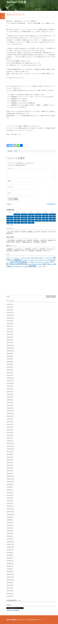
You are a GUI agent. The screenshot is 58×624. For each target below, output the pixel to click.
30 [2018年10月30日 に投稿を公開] (24, 223)
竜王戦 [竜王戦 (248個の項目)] (23, 264)
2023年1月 (10, 408)
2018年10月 (10, 547)
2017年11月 (10, 577)
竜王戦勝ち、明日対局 (40, 242)
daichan (10, 151)
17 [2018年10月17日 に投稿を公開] (31, 218)
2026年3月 (10, 304)
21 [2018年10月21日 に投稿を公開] (10, 220)
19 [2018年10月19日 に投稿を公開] (45, 218)
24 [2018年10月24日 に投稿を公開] (31, 220)
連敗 (13, 242)
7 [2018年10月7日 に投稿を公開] (9, 216)
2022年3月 (10, 435)
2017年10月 (10, 580)
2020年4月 (10, 498)
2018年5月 (10, 560)
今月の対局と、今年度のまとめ (16, 240)
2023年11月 (10, 380)
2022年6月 (10, 427)
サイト (9, 192)
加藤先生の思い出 (27, 242)
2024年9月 (10, 353)
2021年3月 (10, 468)
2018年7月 (10, 555)
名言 (16, 231)
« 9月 (7, 224)
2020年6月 (10, 492)
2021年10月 (10, 449)
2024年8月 (10, 356)
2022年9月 (10, 419)
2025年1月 (10, 342)
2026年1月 (10, 310)
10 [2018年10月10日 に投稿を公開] (31, 216)
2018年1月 (10, 571)
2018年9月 (10, 550)
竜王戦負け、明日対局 (12, 250)
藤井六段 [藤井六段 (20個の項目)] (52, 264)
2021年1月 (10, 473)
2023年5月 (10, 397)
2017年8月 (10, 585)
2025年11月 (10, 315)
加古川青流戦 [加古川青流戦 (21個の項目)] (47, 257)
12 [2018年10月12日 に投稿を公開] (45, 216)
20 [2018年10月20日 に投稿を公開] (52, 218)
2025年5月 (10, 331)
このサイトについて (27, 9)
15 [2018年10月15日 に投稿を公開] (17, 218)
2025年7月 (10, 326)
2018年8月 (10, 552)
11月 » (11, 224)
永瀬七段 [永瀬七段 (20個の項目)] (36, 262)
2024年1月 (10, 375)
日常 (16, 151)
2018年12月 (10, 541)
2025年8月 (10, 323)
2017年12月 (10, 574)
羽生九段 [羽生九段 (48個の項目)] (34, 264)
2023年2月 (10, 405)
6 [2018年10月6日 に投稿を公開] (52, 214)
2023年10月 (10, 383)
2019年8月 (10, 520)
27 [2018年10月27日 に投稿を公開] (52, 220)
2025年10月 (10, 318)
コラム (9, 231)
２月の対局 (43, 240)
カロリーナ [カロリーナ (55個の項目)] (9, 258)
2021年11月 (10, 446)
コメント (11, 168)
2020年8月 (10, 487)
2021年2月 (10, 470)
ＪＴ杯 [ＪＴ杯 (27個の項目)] (38, 266)
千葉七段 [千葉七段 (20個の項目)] (52, 257)
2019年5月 (10, 528)
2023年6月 (10, 394)
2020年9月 (10, 484)
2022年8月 (10, 421)
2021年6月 (10, 460)
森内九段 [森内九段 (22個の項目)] (29, 262)
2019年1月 (10, 539)
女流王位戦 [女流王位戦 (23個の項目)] (31, 260)
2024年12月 (10, 345)
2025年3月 (10, 337)
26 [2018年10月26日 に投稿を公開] (45, 220)
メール (10, 187)
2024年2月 (10, 372)
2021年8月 (10, 454)
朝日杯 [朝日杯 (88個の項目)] (12, 262)
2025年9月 (10, 320)
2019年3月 (10, 533)
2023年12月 (10, 378)
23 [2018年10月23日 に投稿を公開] (24, 220)
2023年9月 (10, 386)
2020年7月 (10, 490)
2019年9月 (10, 517)
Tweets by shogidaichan (12, 610)
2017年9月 (10, 582)
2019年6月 (10, 525)
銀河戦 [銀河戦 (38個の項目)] (27, 266)
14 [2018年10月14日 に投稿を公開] (10, 218)
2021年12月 (10, 443)
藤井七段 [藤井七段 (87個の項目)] (46, 264)
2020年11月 (10, 479)
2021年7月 (10, 457)
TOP (7, 9)
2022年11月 (10, 413)
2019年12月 (10, 509)
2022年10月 (10, 416)
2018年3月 (10, 566)
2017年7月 (10, 588)
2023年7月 (10, 391)
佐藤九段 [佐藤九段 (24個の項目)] (33, 258)
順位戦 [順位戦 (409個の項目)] (32, 266)
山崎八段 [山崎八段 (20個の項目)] (36, 260)
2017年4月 (10, 596)
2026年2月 (10, 307)
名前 (10, 181)
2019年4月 (10, 530)
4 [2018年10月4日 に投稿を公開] (38, 214)
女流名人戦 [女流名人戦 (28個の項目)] (26, 260)
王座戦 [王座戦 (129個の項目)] (17, 264)
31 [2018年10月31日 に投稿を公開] (31, 223)
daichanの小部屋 (16, 2)
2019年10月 (10, 514)
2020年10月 (10, 481)
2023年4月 (10, 400)
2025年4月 (10, 334)
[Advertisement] (31, 140)
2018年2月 (10, 569)
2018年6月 (10, 558)
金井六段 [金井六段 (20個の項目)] (23, 266)
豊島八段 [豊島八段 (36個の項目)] (18, 266)
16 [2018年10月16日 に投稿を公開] (24, 218)
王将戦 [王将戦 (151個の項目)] (11, 264)
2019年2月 (10, 536)
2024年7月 (10, 359)
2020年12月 (10, 476)
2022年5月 (10, 430)
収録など (9, 204)
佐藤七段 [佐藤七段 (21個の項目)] (28, 257)
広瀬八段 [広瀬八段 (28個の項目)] (41, 260)
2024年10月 (10, 351)
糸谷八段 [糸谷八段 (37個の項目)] (29, 264)
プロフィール (15, 9)
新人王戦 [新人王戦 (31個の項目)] (45, 260)
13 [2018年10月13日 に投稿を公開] (52, 216)
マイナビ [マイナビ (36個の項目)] (16, 258)
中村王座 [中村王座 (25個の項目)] (24, 258)
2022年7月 (10, 424)
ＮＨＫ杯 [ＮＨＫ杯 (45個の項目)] (42, 266)
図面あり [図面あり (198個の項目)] (19, 259)
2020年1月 (10, 506)
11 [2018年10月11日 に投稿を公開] (38, 216)
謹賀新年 (9, 249)
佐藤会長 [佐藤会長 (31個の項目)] (37, 258)
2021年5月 (10, 462)
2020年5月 (10, 495)
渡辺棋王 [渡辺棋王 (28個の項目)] (47, 262)
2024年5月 (10, 364)
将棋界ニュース (32, 231)
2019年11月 (10, 511)
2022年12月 (10, 410)
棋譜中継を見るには (40, 9)
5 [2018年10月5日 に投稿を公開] (45, 214)
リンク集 (51, 9)
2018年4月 (10, 563)
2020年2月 (10, 503)
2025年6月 (10, 329)
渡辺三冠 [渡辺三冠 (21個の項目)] (43, 262)
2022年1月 (10, 440)
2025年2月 (10, 340)
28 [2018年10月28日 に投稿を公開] (10, 223)
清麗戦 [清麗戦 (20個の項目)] (39, 262)
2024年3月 (10, 370)
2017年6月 (10, 590)
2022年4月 (10, 432)
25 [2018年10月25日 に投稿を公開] (38, 220)
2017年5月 (10, 593)
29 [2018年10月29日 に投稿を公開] (17, 223)
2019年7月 (10, 522)
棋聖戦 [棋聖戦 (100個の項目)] (24, 262)
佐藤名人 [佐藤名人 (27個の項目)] (42, 258)
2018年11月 (10, 544)
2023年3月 (10, 402)
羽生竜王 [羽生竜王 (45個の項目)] (40, 264)
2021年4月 (10, 465)
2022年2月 (10, 438)
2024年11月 (10, 348)
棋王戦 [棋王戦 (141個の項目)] (18, 262)
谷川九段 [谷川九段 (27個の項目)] (14, 266)
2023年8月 (10, 389)
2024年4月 (10, 367)
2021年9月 (10, 451)
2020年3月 (10, 500)
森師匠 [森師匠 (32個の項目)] (32, 262)
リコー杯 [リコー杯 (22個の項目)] (20, 257)
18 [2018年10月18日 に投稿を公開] (38, 218)
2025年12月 (10, 312)
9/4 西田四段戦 (51, 204)
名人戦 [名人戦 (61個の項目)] (12, 260)
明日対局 (29, 240)
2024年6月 (10, 361)
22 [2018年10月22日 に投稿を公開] (17, 220)
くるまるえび (18, 249)
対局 (22, 231)
